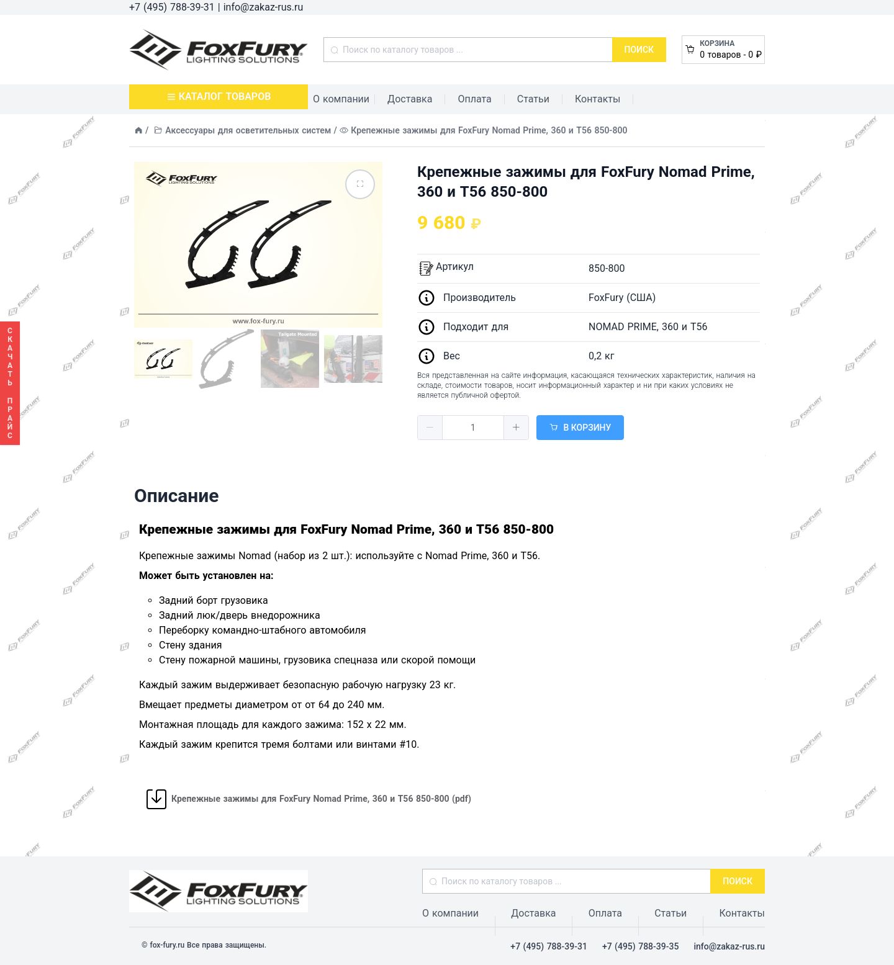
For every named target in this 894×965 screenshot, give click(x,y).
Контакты (597, 99)
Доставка (409, 99)
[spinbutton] (473, 427)
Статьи (533, 99)
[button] (430, 427)
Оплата (474, 99)
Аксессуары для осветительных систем (248, 130)
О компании (341, 99)
